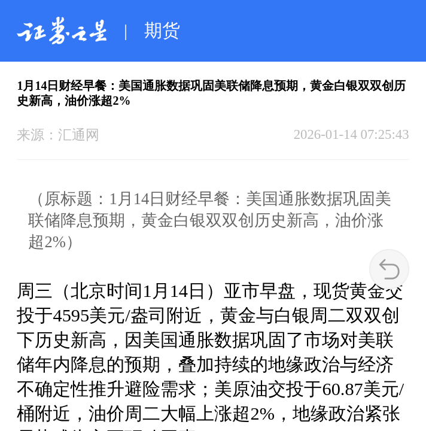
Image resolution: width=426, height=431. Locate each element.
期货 (162, 30)
